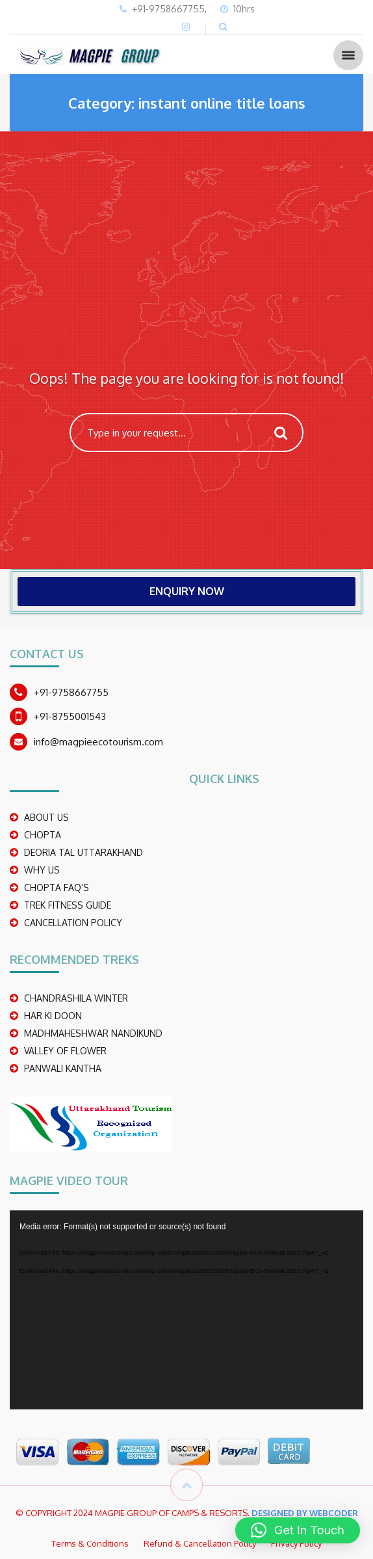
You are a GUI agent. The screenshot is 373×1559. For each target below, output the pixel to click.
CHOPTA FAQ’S (56, 887)
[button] (297, 1530)
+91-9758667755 (71, 692)
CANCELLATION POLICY (73, 922)
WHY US (42, 869)
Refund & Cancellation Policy (200, 1543)
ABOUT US (46, 817)
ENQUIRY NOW (186, 591)
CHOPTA (42, 834)
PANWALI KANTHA (62, 1068)
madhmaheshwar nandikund (93, 1033)
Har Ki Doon (53, 1015)
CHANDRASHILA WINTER (76, 998)
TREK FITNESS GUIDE (67, 905)
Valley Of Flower (65, 1050)
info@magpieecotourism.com (98, 742)
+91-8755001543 (70, 716)
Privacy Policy (296, 1543)
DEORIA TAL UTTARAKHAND (83, 852)
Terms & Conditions (90, 1543)
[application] (186, 1309)
